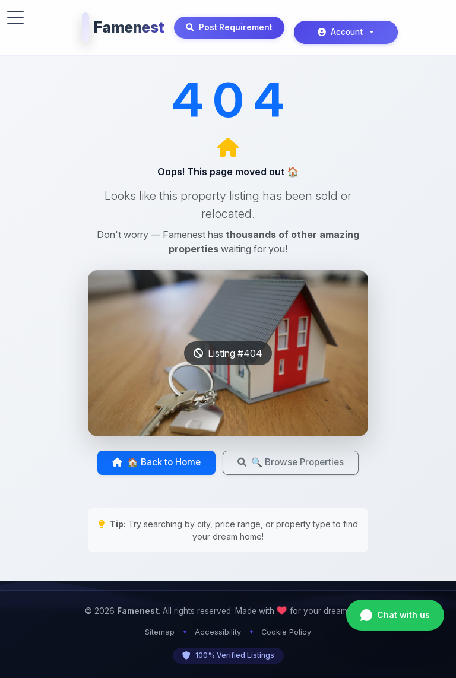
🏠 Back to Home (156, 462)
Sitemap (160, 632)
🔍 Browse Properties (291, 462)
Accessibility (218, 632)
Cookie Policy (286, 632)
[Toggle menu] (15, 17)
